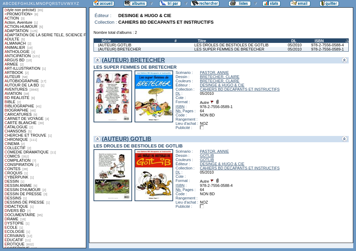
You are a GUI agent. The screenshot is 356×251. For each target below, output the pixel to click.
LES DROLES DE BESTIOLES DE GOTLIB (231, 45)
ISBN (319, 41)
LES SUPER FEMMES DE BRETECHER (229, 49)
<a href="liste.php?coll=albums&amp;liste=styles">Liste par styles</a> (44, 124)
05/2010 (295, 45)
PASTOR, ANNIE (214, 72)
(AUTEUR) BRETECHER (119, 49)
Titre (202, 41)
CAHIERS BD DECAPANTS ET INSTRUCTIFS (240, 89)
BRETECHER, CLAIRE (220, 77)
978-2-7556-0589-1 (327, 49)
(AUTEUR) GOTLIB (114, 45)
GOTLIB (207, 155)
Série (106, 41)
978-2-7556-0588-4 (327, 45)
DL (294, 41)
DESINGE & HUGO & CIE (222, 85)
